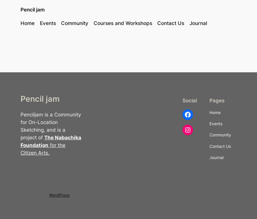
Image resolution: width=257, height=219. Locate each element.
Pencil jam (33, 10)
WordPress (59, 195)
